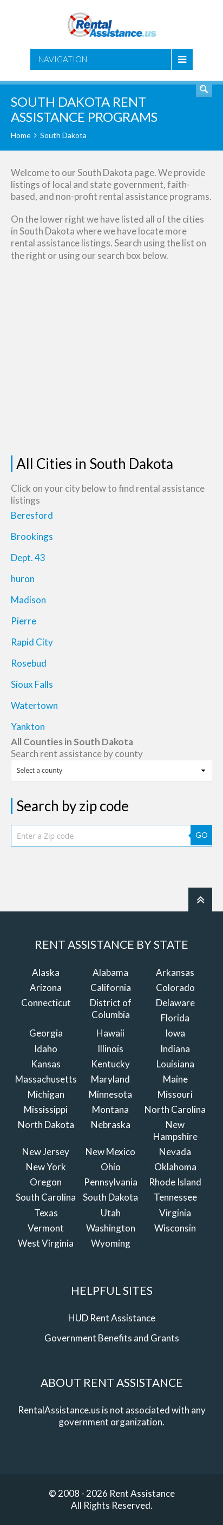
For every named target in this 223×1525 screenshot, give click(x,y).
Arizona (46, 987)
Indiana (175, 1048)
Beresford (32, 515)
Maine (175, 1079)
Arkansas (175, 972)
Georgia (46, 1033)
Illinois (110, 1048)
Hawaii (110, 1033)
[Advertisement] (111, 358)
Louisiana (175, 1064)
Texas (46, 1212)
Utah (111, 1212)
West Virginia (46, 1243)
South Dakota (110, 1197)
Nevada (175, 1151)
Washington (110, 1228)
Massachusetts (46, 1079)
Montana (110, 1109)
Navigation (62, 59)
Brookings (32, 536)
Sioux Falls (32, 684)
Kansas (46, 1064)
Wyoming (110, 1243)
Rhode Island (175, 1182)
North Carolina (175, 1109)
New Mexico (110, 1151)
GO (201, 834)
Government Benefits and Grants (111, 1338)
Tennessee (175, 1197)
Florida (175, 1018)
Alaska (46, 972)
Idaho (45, 1048)
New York (46, 1166)
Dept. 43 (28, 557)
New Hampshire (175, 1130)
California (110, 987)
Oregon (46, 1182)
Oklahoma (175, 1166)
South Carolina (46, 1197)
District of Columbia (111, 1008)
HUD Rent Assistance (111, 1318)
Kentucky (110, 1064)
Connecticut (46, 1002)
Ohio (111, 1166)
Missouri (175, 1094)
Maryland (110, 1079)
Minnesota (110, 1094)
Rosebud (29, 663)
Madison (28, 599)
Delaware (175, 1002)
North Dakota (46, 1124)
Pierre (23, 621)
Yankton (28, 726)
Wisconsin (175, 1228)
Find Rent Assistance (204, 89)
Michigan (46, 1094)
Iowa (175, 1033)
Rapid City (32, 642)
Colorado (175, 987)
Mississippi (46, 1109)
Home (21, 135)
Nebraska (110, 1124)
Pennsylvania (110, 1182)
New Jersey (45, 1151)
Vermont (46, 1228)
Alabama (110, 972)
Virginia (175, 1212)
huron (23, 578)
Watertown (34, 705)
